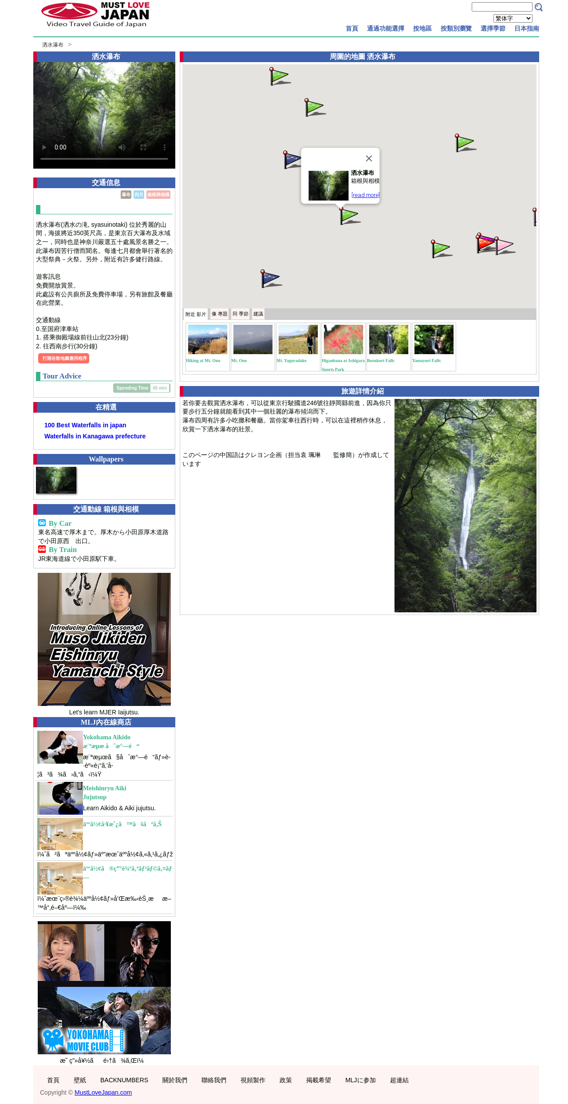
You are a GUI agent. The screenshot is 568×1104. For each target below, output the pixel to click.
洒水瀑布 (52, 45)
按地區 (422, 28)
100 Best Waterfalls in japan (85, 425)
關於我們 (174, 1080)
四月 (138, 194)
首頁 (352, 28)
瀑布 (126, 194)
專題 (220, 313)
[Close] (369, 158)
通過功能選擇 (385, 28)
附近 (195, 314)
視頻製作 (253, 1080)
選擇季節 (493, 28)
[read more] (365, 195)
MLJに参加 (360, 1080)
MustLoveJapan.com (103, 1092)
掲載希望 (318, 1080)
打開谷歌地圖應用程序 (65, 358)
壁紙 (80, 1080)
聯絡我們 (213, 1080)
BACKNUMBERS (124, 1080)
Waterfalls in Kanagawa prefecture (95, 436)
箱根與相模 (158, 194)
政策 (286, 1080)
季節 (240, 313)
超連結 (399, 1080)
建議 (258, 313)
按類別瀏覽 (456, 28)
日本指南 (526, 28)
